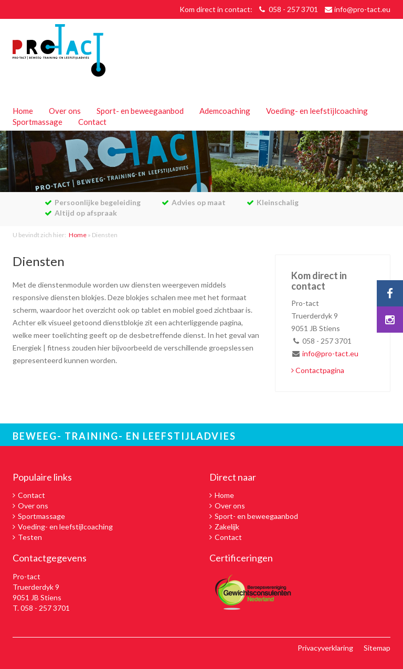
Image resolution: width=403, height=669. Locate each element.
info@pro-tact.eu (362, 9)
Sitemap (377, 647)
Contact (92, 121)
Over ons (65, 110)
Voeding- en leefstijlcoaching (317, 110)
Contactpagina (317, 370)
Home (23, 110)
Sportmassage (37, 121)
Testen (30, 537)
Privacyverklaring (325, 647)
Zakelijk (227, 526)
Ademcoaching (224, 110)
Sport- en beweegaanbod (140, 110)
